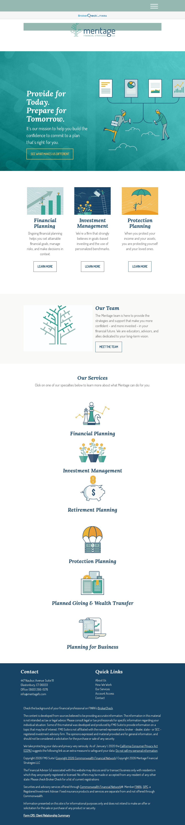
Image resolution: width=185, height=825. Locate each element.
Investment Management (92, 470)
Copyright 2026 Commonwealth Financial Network (86, 758)
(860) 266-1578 (125, 45)
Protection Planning (92, 561)
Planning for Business (92, 647)
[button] (100, 680)
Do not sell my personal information (137, 751)
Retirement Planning (92, 509)
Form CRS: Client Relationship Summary (47, 815)
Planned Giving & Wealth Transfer (92, 603)
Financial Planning (92, 433)
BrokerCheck (105, 708)
